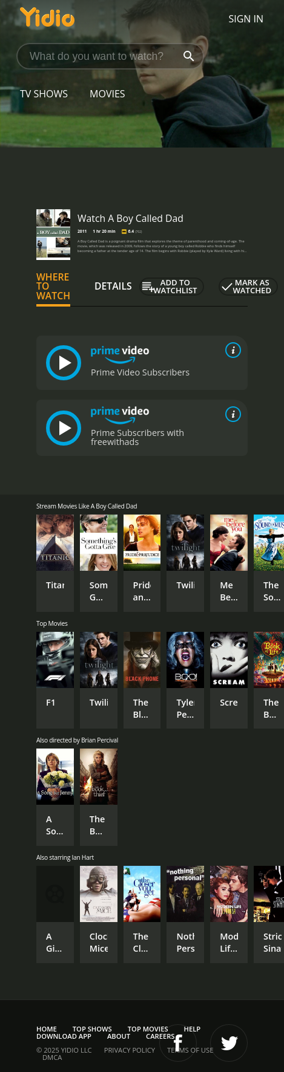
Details (113, 286)
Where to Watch (53, 286)
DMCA (52, 1057)
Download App (63, 1036)
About (118, 1036)
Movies (107, 93)
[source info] (230, 350)
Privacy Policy (129, 1049)
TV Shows (44, 93)
